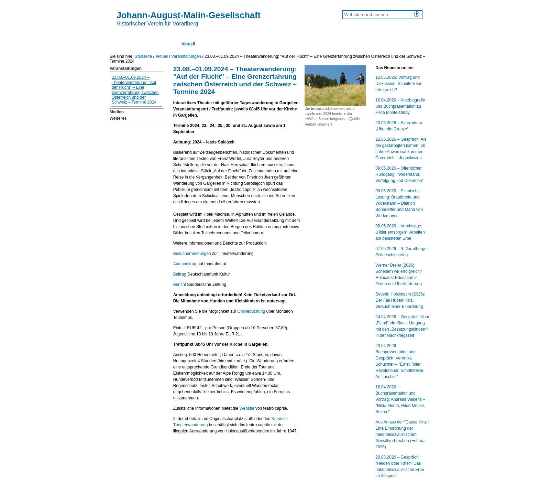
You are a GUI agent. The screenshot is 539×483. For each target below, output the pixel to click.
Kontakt (337, 44)
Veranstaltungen (186, 56)
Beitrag (179, 274)
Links (310, 44)
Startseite (126, 44)
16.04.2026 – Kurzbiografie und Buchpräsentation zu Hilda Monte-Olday (400, 106)
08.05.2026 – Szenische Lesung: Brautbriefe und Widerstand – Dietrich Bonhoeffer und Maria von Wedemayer (399, 203)
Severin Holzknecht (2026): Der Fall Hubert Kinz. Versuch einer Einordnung (400, 300)
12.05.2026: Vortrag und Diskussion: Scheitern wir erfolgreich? (398, 83)
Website (246, 408)
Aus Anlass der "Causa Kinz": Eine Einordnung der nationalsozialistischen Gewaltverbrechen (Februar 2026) (402, 434)
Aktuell (188, 44)
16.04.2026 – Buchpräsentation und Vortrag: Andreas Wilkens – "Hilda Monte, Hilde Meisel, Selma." (400, 399)
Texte (214, 44)
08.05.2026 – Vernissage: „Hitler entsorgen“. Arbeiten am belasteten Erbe (400, 232)
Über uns (158, 44)
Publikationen (247, 44)
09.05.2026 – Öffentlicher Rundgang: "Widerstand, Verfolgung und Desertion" (399, 174)
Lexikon (282, 44)
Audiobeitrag (184, 263)
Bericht (179, 284)
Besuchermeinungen (192, 253)
